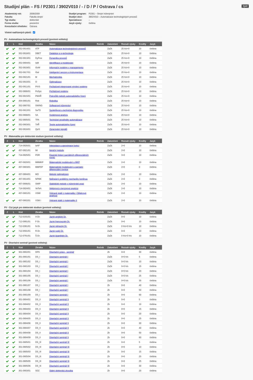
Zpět (245, 6)
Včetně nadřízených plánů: (18, 32)
